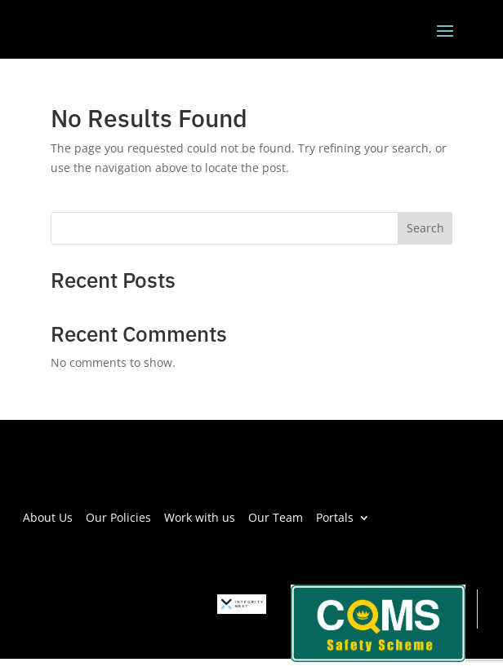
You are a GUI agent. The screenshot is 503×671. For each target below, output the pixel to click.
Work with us (199, 516)
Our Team (275, 516)
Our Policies (118, 516)
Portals (335, 516)
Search (425, 228)
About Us (48, 516)
